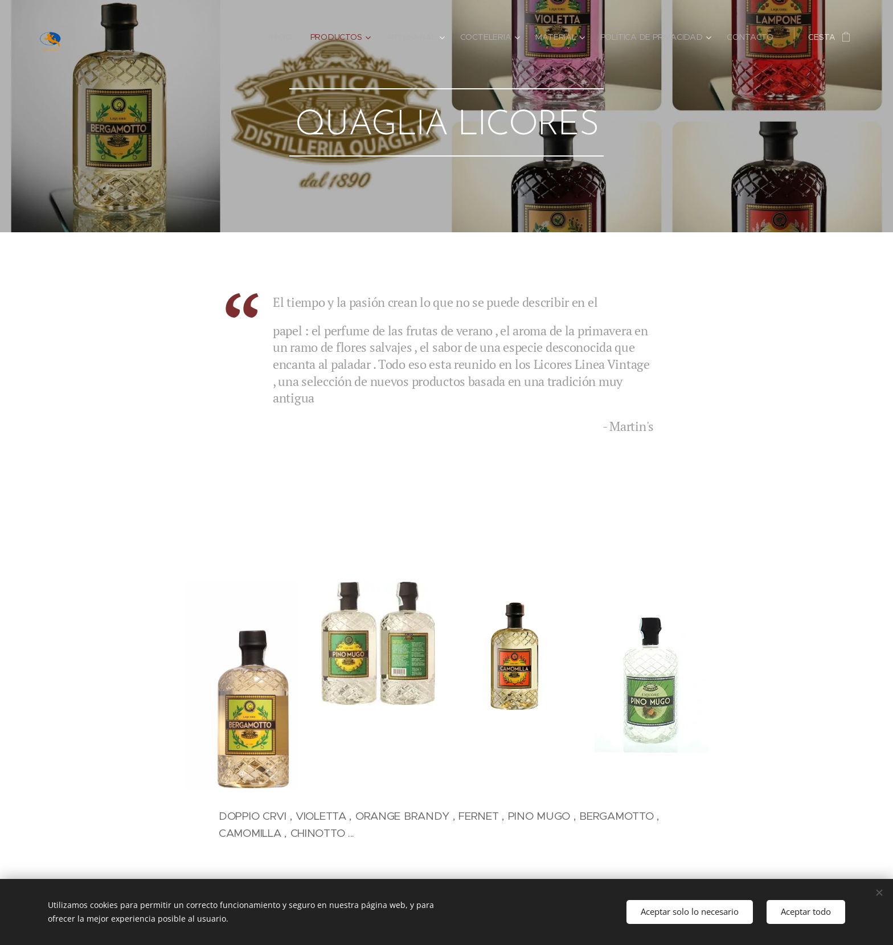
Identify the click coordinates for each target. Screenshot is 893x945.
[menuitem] (286, 37)
